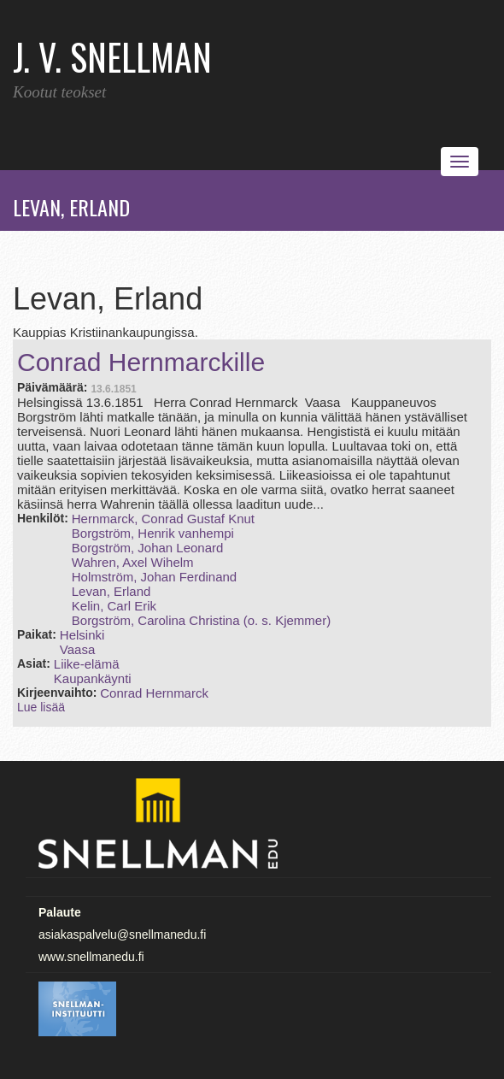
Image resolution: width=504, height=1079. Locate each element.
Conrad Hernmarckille (141, 362)
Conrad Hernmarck (154, 693)
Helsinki (82, 635)
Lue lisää (41, 707)
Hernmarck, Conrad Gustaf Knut (163, 518)
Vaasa (77, 649)
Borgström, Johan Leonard (148, 547)
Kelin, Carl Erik (114, 605)
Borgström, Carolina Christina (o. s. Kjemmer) (201, 620)
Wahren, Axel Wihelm (133, 562)
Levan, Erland (111, 591)
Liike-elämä (87, 664)
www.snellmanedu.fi (91, 957)
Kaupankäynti (93, 678)
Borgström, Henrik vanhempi (153, 533)
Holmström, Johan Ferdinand (154, 576)
